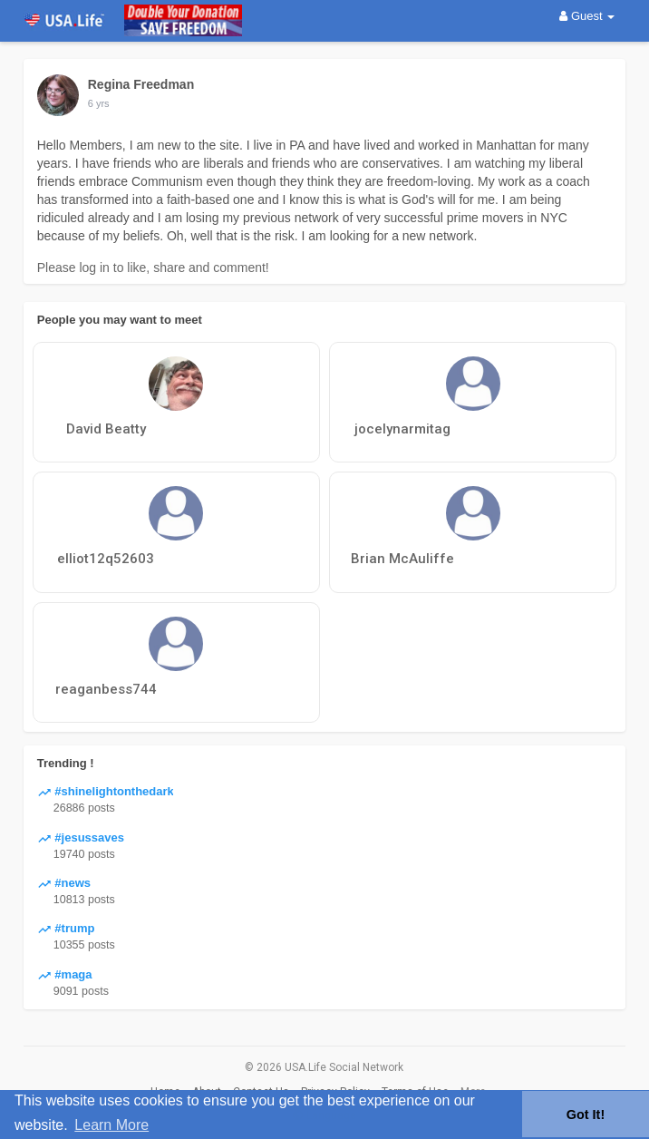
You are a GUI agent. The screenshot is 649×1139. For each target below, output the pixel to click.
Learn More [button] (111, 1125)
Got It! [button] (586, 1114)
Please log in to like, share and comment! (153, 267)
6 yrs (99, 103)
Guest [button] (587, 16)
